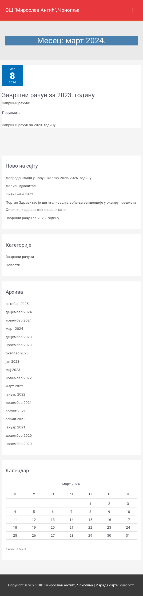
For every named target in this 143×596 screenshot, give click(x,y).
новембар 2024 (19, 320)
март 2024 (14, 328)
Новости (13, 265)
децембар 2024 (19, 312)
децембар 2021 (19, 402)
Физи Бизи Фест (19, 194)
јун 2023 (12, 361)
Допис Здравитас (21, 186)
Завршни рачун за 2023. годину (48, 95)
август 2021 (16, 411)
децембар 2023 (19, 337)
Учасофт (127, 585)
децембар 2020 (19, 435)
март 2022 (14, 386)
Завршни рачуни (16, 103)
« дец (10, 548)
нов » (21, 548)
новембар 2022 (19, 378)
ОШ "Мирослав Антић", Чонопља (42, 10)
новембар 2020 (19, 444)
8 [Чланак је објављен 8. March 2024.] (90, 511)
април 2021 (15, 419)
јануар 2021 (15, 427)
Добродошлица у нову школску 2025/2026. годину (48, 178)
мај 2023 (13, 369)
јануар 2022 (15, 394)
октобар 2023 (17, 353)
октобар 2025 (17, 303)
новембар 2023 (19, 345)
